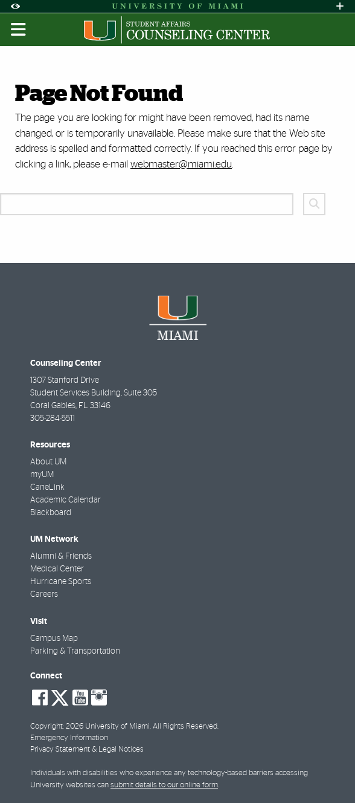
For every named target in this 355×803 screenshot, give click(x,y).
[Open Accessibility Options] (15, 6)
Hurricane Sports (60, 581)
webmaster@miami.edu (181, 164)
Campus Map (54, 638)
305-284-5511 (52, 418)
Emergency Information (69, 738)
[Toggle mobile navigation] (18, 29)
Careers (44, 594)
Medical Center (57, 569)
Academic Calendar (65, 500)
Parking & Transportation (75, 651)
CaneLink (47, 487)
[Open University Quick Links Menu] (340, 6)
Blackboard (50, 513)
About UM (48, 462)
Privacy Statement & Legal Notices (87, 749)
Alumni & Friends (61, 556)
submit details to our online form (164, 785)
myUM (42, 474)
